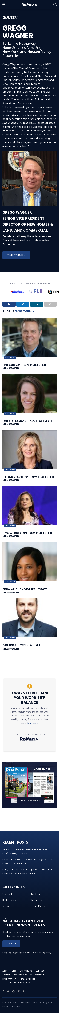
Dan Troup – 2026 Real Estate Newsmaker (22, 647)
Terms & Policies (27, 979)
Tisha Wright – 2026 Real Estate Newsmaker (24, 591)
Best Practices (9, 900)
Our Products (26, 971)
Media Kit (39, 975)
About (5, 971)
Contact (6, 975)
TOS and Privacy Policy (41, 952)
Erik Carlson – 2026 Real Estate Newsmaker (24, 367)
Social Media (38, 906)
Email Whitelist (9, 979)
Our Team (40, 971)
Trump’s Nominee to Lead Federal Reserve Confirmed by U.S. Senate (24, 852)
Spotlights (7, 894)
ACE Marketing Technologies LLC (17, 983)
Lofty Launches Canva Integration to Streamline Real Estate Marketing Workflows (27, 872)
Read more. (32, 723)
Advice (6, 906)
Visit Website (16, 255)
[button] (11, 943)
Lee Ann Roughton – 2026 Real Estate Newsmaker (28, 479)
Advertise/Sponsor (22, 975)
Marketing (36, 894)
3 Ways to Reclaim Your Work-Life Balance (29, 698)
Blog (14, 971)
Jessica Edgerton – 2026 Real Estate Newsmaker (27, 535)
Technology (37, 900)
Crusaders (10, 357)
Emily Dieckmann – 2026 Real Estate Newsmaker (27, 423)
